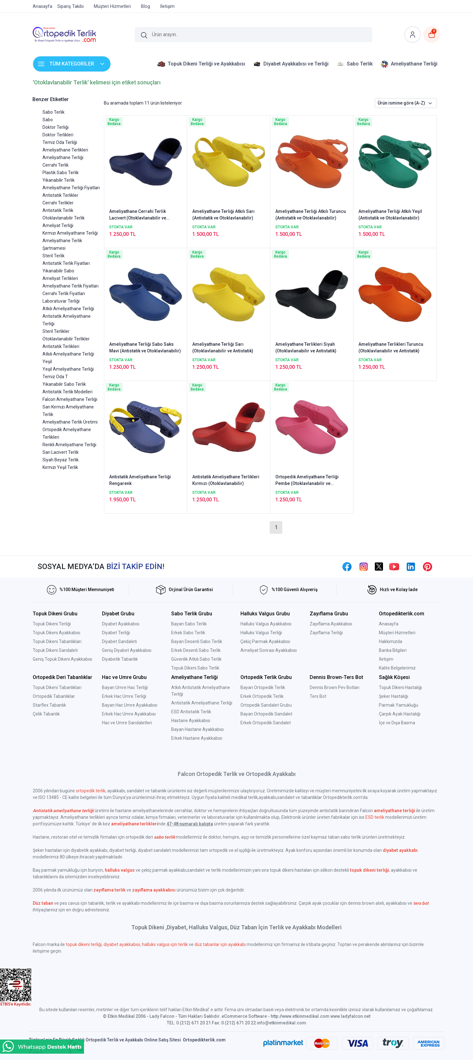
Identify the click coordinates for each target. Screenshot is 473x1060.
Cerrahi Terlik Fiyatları (63, 293)
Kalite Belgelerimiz (397, 667)
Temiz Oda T (55, 376)
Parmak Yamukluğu (398, 705)
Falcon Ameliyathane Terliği (69, 399)
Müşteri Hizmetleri (397, 632)
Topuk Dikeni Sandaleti (55, 650)
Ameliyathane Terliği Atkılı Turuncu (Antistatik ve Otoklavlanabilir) (310, 214)
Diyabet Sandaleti (119, 641)
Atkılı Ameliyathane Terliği (68, 308)
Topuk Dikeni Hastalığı (400, 687)
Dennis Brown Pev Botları (334, 687)
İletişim (386, 659)
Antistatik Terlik (57, 210)
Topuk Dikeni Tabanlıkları (57, 641)
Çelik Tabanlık (46, 713)
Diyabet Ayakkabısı (120, 623)
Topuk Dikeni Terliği (52, 623)
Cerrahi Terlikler (58, 202)
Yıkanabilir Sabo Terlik (64, 384)
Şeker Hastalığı (393, 696)
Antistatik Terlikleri (60, 346)
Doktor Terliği (55, 127)
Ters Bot (318, 696)
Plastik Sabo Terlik (60, 172)
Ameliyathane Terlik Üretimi (70, 422)
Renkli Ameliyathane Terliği (69, 444)
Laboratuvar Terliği (61, 301)
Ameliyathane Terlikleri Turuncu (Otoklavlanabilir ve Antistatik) (390, 347)
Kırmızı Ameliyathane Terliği (70, 233)
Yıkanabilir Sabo (58, 270)
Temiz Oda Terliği (59, 142)
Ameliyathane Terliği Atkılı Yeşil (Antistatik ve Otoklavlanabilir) (390, 214)
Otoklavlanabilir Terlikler (66, 338)
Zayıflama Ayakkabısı (331, 623)
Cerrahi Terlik (55, 165)
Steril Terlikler (56, 331)
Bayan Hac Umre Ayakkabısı (129, 705)
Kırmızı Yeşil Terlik (60, 467)
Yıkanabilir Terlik (58, 180)
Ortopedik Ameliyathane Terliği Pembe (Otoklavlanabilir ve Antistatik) (307, 480)
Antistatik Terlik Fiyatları (66, 263)
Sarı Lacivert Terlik (60, 452)
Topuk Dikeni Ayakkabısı (56, 632)
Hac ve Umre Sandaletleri (127, 722)
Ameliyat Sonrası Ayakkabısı (268, 650)
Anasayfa (388, 623)
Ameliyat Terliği (57, 225)
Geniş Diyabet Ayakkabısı (126, 650)
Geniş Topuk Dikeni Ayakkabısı (62, 659)
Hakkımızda (390, 641)
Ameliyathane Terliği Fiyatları (71, 187)
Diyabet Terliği (116, 632)
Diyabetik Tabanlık (120, 659)
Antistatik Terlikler (60, 195)
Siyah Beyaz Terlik (60, 459)
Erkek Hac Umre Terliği (124, 696)
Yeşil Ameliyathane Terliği (68, 369)
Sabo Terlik (53, 112)
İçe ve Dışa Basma (397, 722)
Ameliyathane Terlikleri (65, 149)
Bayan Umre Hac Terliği (125, 687)
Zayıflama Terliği (326, 632)
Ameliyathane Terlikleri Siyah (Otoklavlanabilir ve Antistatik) (305, 347)
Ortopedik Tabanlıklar (54, 696)
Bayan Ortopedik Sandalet (266, 713)
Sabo (47, 119)
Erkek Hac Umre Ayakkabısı (129, 713)
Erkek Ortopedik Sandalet (265, 722)
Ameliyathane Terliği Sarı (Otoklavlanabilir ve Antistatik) (222, 347)
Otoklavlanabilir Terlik (63, 217)
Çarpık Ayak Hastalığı (399, 713)
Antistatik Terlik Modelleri (67, 391)
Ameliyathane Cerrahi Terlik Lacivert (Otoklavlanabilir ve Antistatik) (137, 215)
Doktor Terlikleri (57, 134)
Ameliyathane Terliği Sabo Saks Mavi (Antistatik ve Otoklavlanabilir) (145, 347)
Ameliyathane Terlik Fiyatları (70, 285)
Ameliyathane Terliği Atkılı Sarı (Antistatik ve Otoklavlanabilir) (223, 214)
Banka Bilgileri (393, 650)
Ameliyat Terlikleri (60, 278)
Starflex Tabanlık (49, 705)
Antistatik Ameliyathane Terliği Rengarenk (140, 480)
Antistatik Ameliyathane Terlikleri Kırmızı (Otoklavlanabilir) (225, 480)
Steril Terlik (53, 255)
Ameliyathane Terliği (62, 157)
